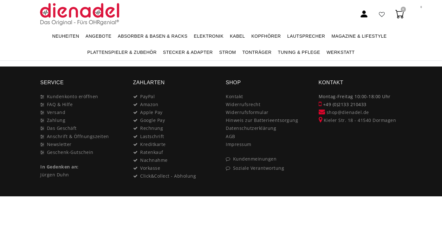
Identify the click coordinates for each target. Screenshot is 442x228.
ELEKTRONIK (209, 36)
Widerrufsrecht (243, 104)
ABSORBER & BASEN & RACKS (153, 36)
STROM (227, 52)
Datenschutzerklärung (251, 128)
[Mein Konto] (364, 14)
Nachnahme (154, 160)
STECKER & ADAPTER (188, 52)
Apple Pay (151, 112)
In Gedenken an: (59, 167)
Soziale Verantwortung (258, 168)
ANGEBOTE (99, 36)
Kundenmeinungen (255, 159)
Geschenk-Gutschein (70, 152)
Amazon (149, 104)
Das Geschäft (62, 128)
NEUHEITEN (65, 36)
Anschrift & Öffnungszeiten (78, 136)
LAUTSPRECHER (306, 36)
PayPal (147, 96)
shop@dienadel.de (344, 112)
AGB (230, 136)
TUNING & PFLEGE (299, 52)
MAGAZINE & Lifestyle (359, 36)
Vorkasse (150, 168)
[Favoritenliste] (382, 14)
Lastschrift (152, 136)
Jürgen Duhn (54, 175)
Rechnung (151, 128)
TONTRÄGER (256, 52)
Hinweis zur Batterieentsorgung (262, 120)
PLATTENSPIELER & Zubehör (122, 52)
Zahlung (56, 120)
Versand (56, 112)
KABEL (237, 36)
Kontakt (234, 96)
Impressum (238, 144)
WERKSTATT (341, 52)
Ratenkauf (151, 152)
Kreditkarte (153, 144)
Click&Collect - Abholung (168, 176)
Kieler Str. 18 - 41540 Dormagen (357, 120)
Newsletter (59, 144)
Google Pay (152, 120)
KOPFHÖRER (266, 36)
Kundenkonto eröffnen (72, 96)
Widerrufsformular (247, 112)
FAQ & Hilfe (60, 104)
